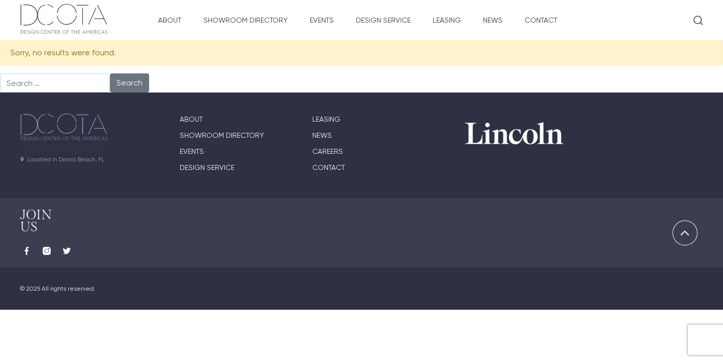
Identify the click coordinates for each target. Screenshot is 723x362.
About (169, 20)
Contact (541, 20)
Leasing (447, 20)
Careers (327, 151)
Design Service (383, 20)
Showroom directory (222, 135)
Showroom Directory (245, 20)
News (493, 20)
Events (322, 20)
